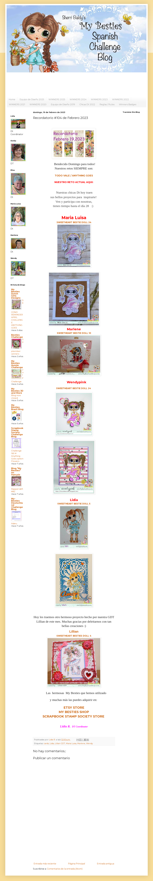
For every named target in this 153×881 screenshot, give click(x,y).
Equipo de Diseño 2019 (63, 104)
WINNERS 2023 (99, 99)
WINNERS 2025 (57, 99)
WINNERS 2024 (78, 99)
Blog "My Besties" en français (16, 471)
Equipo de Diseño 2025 (32, 99)
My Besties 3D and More (17, 390)
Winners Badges (127, 104)
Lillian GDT (60, 743)
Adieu (14, 523)
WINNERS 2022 (120, 99)
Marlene (81, 743)
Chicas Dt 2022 (87, 104)
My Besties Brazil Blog (17, 407)
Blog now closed (16, 396)
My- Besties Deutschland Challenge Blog (17, 504)
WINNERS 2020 (38, 104)
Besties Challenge (17, 336)
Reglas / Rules (107, 104)
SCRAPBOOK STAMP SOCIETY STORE (73, 716)
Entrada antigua (105, 863)
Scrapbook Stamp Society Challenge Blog (17, 432)
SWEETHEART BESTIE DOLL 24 (73, 388)
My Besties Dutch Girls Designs (15, 293)
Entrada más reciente (45, 863)
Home (12, 99)
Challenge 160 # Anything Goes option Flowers (17, 455)
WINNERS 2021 (17, 104)
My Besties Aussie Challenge (17, 364)
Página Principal (76, 863)
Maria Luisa (71, 743)
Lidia (52, 743)
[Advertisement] (74, 839)
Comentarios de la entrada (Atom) (65, 869)
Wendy (89, 743)
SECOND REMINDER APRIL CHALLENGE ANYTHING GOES (17, 314)
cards (46, 743)
